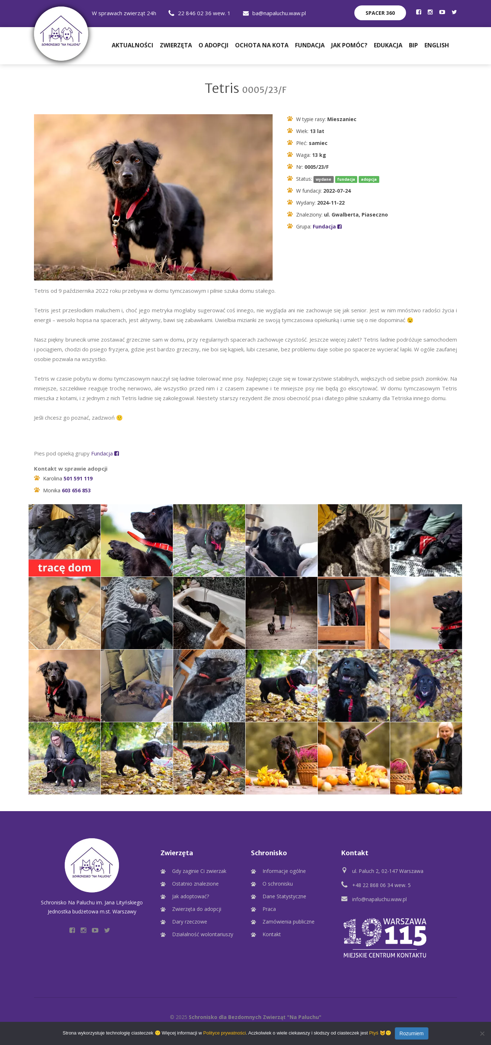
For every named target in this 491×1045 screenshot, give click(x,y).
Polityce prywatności (224, 1033)
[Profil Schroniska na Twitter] (454, 12)
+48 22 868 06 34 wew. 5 (381, 884)
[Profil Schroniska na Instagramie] (430, 12)
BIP (413, 44)
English (436, 44)
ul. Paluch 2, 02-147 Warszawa (387, 869)
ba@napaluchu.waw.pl (274, 13)
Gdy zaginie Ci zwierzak (199, 869)
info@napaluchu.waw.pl (379, 898)
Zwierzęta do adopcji (196, 907)
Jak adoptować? (190, 895)
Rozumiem (412, 1033)
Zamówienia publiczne (288, 920)
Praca (269, 907)
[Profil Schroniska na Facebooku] (418, 12)
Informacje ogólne (284, 869)
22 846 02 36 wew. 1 (199, 13)
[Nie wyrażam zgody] (482, 1033)
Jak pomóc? (349, 44)
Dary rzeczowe (189, 920)
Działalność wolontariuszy (202, 933)
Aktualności (132, 44)
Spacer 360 (380, 12)
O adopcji (213, 44)
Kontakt (271, 933)
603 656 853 (76, 489)
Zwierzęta (176, 44)
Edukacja (388, 44)
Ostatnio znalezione (195, 882)
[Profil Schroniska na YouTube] (442, 12)
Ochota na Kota (262, 44)
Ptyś (373, 1033)
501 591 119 (78, 477)
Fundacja (310, 44)
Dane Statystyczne (284, 895)
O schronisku (277, 882)
